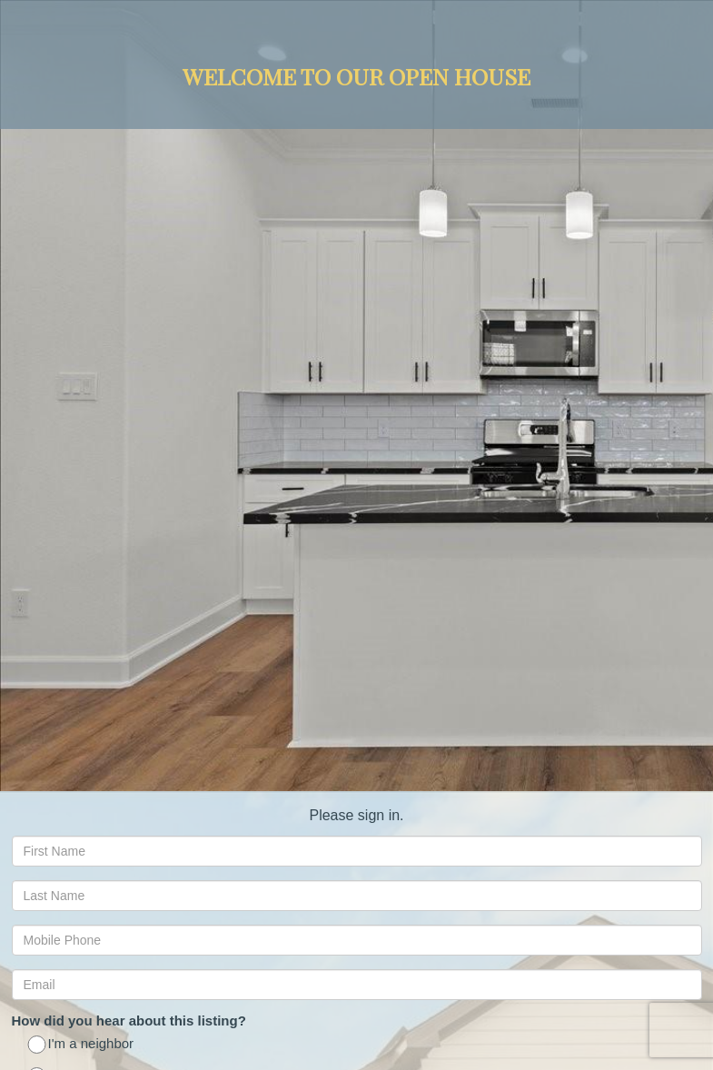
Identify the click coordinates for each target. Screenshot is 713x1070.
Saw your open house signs (122, 414)
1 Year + (64, 769)
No (47, 532)
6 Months (67, 737)
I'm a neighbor (82, 382)
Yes (50, 501)
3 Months (67, 705)
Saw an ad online (91, 446)
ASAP (57, 673)
